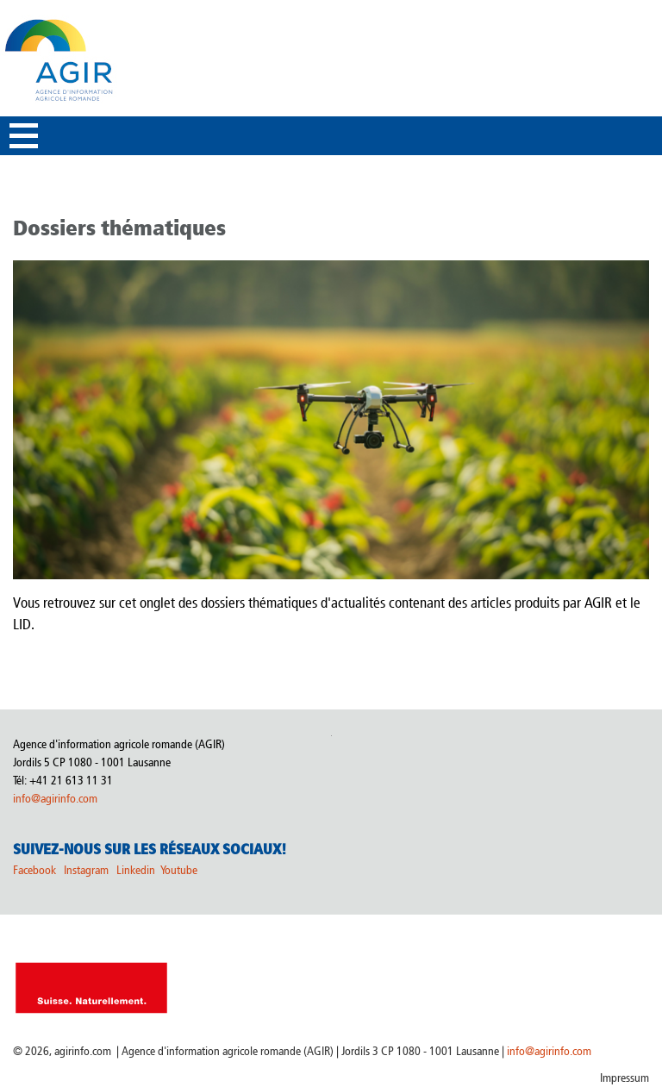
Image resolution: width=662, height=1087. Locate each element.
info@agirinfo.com (55, 798)
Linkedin (137, 870)
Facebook (34, 870)
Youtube (178, 870)
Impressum (624, 1078)
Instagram (86, 870)
